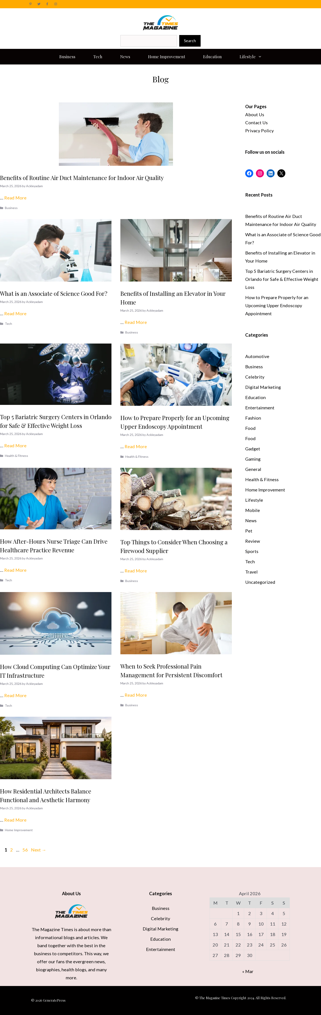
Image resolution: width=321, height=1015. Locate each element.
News (125, 56)
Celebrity (254, 376)
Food (250, 428)
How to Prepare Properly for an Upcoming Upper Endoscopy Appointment (276, 305)
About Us (254, 114)
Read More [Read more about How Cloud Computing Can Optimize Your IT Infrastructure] (15, 695)
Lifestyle (255, 56)
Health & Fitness (16, 456)
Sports (251, 551)
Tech (97, 56)
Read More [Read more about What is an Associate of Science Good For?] (15, 313)
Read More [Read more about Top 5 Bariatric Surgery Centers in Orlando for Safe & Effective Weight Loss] (15, 445)
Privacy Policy (259, 130)
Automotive (257, 356)
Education (212, 56)
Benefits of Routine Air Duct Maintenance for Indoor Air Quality (82, 178)
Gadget (252, 448)
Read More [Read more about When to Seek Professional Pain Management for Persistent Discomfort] (136, 695)
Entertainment (259, 407)
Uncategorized (260, 582)
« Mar (247, 971)
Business (67, 56)
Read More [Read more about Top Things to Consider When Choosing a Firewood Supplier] (136, 570)
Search (190, 40)
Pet (248, 530)
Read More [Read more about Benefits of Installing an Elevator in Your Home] (136, 322)
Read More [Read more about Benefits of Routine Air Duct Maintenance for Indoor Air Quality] (15, 197)
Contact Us (256, 122)
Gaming (253, 459)
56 (25, 849)
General (253, 469)
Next (38, 849)
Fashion (253, 417)
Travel (251, 571)
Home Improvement (166, 56)
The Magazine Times (53, 929)
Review (252, 541)
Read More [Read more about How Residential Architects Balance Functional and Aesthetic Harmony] (15, 819)
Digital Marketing (263, 387)
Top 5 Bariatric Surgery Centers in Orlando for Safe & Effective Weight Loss (281, 279)
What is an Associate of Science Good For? (53, 293)
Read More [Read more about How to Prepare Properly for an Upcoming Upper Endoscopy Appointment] (136, 446)
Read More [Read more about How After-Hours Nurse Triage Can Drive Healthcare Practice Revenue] (15, 570)
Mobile (252, 510)
